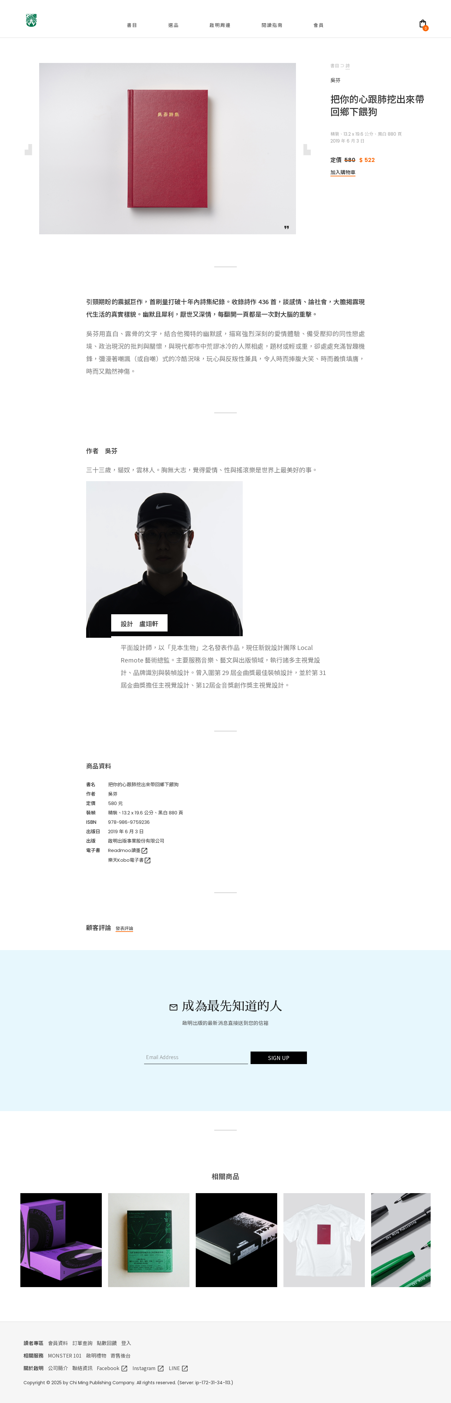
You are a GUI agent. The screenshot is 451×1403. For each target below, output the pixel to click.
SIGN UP (278, 1058)
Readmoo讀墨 (128, 850)
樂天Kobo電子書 (129, 860)
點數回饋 (107, 1343)
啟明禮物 (96, 1355)
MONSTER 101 (65, 1355)
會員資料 (58, 1343)
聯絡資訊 (82, 1368)
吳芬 (112, 794)
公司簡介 (58, 1368)
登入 (126, 1343)
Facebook (112, 1368)
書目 (334, 65)
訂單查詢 (82, 1343)
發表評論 (124, 928)
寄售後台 (121, 1355)
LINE (179, 1368)
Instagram (148, 1368)
